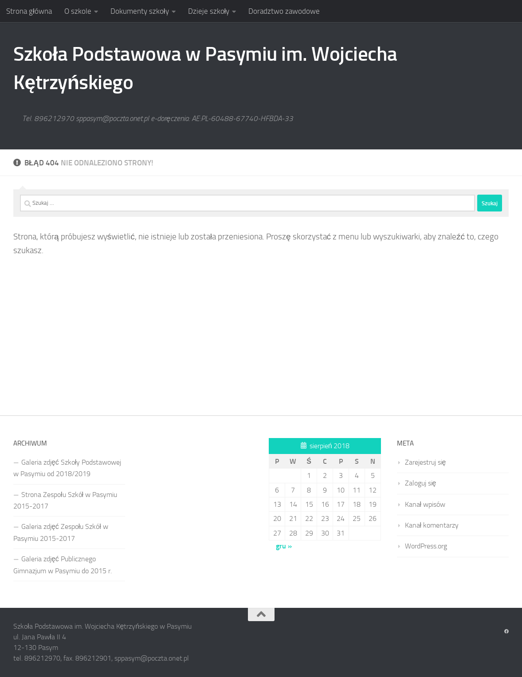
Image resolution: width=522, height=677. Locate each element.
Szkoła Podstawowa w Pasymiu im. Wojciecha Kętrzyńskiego (205, 68)
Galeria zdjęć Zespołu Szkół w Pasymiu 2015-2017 (60, 532)
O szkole (77, 11)
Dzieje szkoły (209, 11)
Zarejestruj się (425, 462)
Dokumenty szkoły (139, 11)
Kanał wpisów (425, 504)
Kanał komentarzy (432, 525)
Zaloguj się (420, 483)
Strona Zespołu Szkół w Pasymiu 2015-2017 (65, 500)
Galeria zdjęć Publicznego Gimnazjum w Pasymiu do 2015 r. (62, 565)
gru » (284, 546)
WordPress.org (426, 546)
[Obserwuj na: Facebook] (506, 631)
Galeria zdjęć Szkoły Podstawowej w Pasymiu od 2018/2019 (67, 468)
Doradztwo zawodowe (284, 11)
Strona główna (29, 11)
